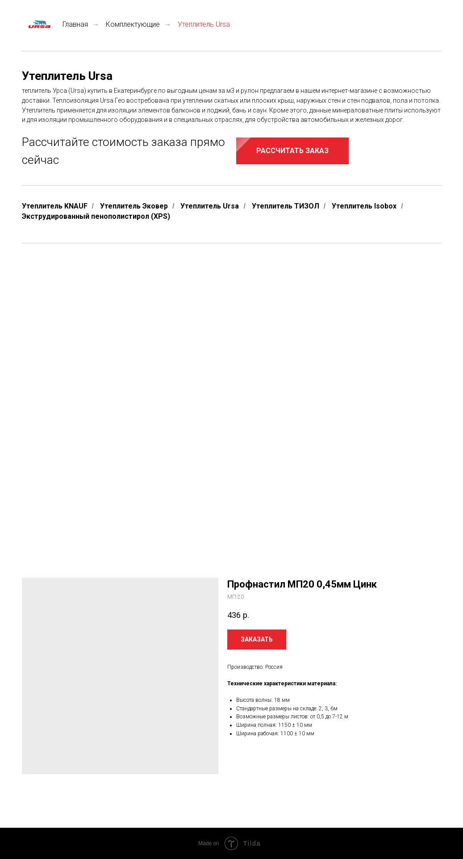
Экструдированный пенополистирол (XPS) (96, 216)
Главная (55, 24)
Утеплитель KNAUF (55, 206)
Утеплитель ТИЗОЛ (285, 206)
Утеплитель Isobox (364, 206)
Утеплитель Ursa (209, 206)
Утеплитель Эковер (134, 206)
